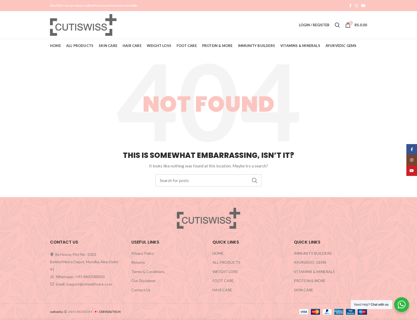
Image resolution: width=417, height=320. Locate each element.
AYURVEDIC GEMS (310, 262)
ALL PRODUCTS (226, 262)
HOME (218, 253)
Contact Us (141, 290)
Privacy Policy (142, 253)
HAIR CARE (222, 290)
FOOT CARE (223, 280)
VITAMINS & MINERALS (314, 271)
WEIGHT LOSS (225, 271)
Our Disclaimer (143, 280)
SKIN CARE (303, 290)
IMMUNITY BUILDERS (313, 253)
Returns (138, 262)
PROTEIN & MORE (310, 280)
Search (254, 180)
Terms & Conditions (148, 271)
